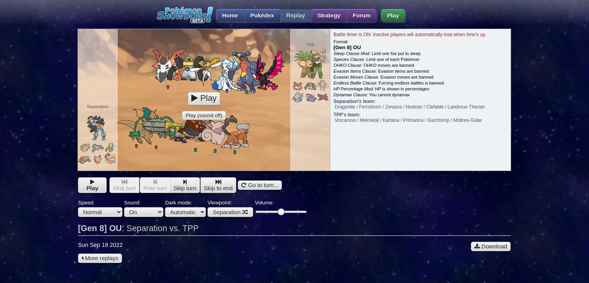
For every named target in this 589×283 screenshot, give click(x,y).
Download (490, 246)
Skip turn (185, 185)
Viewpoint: (230, 208)
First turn (124, 185)
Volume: (280, 207)
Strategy (329, 15)
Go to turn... (259, 185)
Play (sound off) (203, 115)
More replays (100, 258)
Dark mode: (185, 208)
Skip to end (218, 185)
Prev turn (155, 185)
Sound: (143, 208)
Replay (295, 15)
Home (227, 15)
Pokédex (262, 15)
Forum (362, 15)
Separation (230, 212)
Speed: (100, 208)
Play (393, 15)
